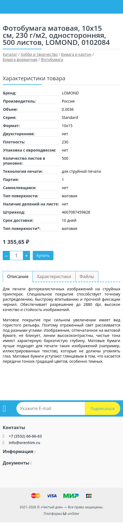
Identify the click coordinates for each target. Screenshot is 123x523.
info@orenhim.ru (24, 442)
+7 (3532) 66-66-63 (25, 436)
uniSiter (73, 513)
